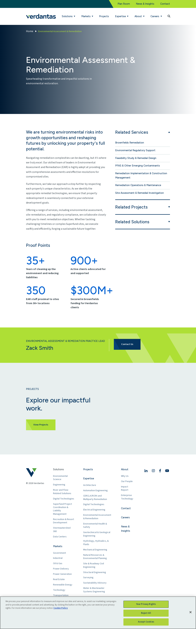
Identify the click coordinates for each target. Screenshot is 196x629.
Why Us (125, 476)
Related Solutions (132, 221)
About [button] (139, 16)
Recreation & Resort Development (63, 521)
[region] (98, 612)
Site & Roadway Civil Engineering (93, 565)
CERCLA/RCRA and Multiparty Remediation (95, 497)
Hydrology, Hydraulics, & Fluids (96, 542)
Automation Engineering (95, 490)
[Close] (190, 612)
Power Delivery (61, 568)
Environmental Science (60, 477)
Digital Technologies (63, 498)
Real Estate (59, 579)
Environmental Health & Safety (95, 525)
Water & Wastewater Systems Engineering (94, 589)
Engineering (59, 484)
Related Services (131, 132)
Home (29, 31)
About (124, 469)
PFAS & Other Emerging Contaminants (137, 165)
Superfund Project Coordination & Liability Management (62, 509)
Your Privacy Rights (146, 604)
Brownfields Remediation (129, 142)
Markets (57, 546)
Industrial (57, 558)
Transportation (60, 595)
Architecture (89, 485)
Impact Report (124, 488)
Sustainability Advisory (94, 582)
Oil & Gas (57, 563)
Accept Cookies (146, 621)
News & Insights (145, 3)
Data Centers (60, 536)
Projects (104, 16)
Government (59, 553)
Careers (125, 517)
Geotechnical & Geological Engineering (96, 534)
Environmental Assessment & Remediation (97, 516)
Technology (59, 590)
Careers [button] (155, 16)
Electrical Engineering (94, 509)
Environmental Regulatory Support (135, 150)
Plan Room (124, 3)
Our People (127, 481)
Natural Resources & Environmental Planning (95, 556)
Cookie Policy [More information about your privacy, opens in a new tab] (60, 608)
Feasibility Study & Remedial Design (135, 158)
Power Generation (62, 574)
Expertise (88, 478)
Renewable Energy (62, 584)
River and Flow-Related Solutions (62, 491)
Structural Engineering (94, 572)
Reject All (146, 613)
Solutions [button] (67, 16)
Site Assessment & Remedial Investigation (139, 192)
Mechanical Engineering (95, 549)
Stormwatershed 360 (62, 529)
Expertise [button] (121, 16)
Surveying (88, 577)
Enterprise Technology (127, 497)
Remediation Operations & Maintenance (138, 185)
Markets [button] (86, 16)
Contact (165, 3)
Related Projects (131, 207)
